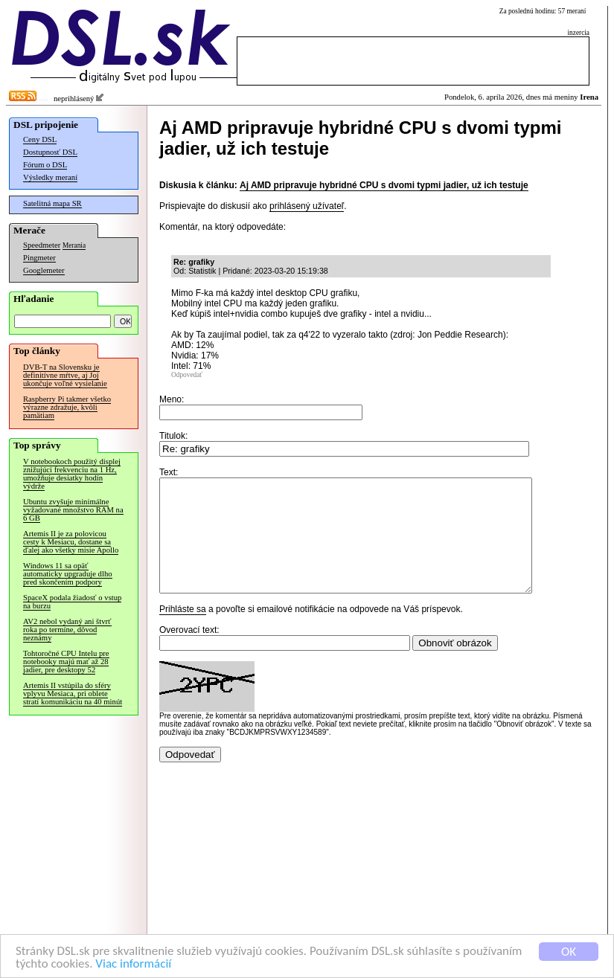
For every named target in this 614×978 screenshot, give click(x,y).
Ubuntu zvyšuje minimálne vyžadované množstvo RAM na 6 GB (73, 510)
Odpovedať (186, 375)
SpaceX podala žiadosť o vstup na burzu (72, 601)
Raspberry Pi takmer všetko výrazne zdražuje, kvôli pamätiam (67, 407)
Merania (74, 245)
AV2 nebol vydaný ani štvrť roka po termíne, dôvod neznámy (67, 629)
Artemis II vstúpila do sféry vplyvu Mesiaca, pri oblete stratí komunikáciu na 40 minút (72, 693)
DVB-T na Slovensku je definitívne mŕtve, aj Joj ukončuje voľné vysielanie (65, 375)
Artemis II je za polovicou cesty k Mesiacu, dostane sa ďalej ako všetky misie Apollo (70, 542)
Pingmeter (39, 258)
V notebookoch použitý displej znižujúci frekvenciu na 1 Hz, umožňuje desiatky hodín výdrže (72, 473)
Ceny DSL (40, 139)
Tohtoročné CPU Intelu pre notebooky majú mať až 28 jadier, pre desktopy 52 (66, 661)
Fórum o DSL (45, 165)
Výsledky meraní (50, 177)
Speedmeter (41, 245)
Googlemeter (44, 270)
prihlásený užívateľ (306, 206)
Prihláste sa (182, 631)
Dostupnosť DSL (50, 152)
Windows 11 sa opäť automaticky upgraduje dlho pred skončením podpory (67, 574)
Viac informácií (133, 966)
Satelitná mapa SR (52, 203)
